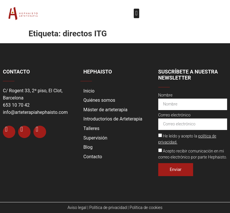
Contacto (92, 156)
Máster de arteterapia (105, 109)
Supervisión (95, 138)
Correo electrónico (174, 115)
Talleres (91, 128)
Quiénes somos (99, 100)
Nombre (165, 95)
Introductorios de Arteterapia (112, 119)
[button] (136, 13)
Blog (88, 147)
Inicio (88, 91)
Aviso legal (76, 207)
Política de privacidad (108, 207)
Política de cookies (146, 207)
